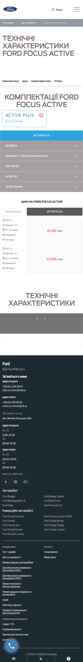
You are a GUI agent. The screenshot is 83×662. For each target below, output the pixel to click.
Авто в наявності (11, 557)
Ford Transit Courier (12, 529)
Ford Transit (8, 520)
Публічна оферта (12, 605)
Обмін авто (50, 557)
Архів (5, 599)
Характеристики (41, 81)
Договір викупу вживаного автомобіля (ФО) (16, 569)
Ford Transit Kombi (53, 520)
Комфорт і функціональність (27, 156)
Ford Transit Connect (13, 516)
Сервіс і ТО (8, 624)
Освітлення (14, 187)
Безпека (11, 146)
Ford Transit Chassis (54, 525)
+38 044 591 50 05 (12, 402)
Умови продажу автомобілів (17, 562)
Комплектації (10, 81)
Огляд (58, 81)
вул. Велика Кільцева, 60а (16, 418)
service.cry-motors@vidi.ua (14, 406)
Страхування (51, 551)
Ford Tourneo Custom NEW (58, 516)
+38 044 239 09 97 (12, 386)
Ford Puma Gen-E (53, 505)
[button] (57, 10)
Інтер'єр (11, 176)
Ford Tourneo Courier (13, 534)
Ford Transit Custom (54, 529)
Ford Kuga (7, 505)
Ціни (25, 81)
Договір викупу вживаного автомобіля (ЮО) (16, 577)
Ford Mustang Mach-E (13, 500)
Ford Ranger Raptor (54, 496)
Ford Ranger (8, 496)
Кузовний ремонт (11, 629)
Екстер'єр (12, 166)
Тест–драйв (9, 551)
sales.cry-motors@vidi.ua (14, 390)
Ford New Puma (52, 500)
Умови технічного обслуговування (11, 585)
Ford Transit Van (10, 525)
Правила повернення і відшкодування (14, 612)
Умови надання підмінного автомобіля (17, 593)
